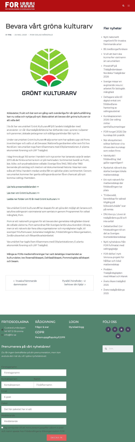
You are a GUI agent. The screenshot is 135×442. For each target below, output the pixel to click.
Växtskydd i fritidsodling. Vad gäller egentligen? (113, 159)
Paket (4, 403)
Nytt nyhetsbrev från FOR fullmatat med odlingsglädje (114, 245)
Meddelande (8, 415)
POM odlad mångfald (41, 35)
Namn (37, 379)
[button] (123, 6)
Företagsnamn (9, 367)
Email (4, 391)
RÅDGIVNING (45, 322)
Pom (9, 221)
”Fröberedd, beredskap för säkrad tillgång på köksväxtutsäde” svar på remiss (114, 202)
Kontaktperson (9, 379)
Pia (9, 35)
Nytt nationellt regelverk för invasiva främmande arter (114, 41)
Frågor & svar (42, 327)
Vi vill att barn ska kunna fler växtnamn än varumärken (114, 57)
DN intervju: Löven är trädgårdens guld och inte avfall (115, 218)
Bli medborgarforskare (115, 49)
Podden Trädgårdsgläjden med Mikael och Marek (115, 273)
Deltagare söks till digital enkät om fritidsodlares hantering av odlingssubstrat (112, 104)
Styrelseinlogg (76, 327)
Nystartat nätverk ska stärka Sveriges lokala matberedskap (114, 171)
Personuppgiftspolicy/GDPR (50, 337)
